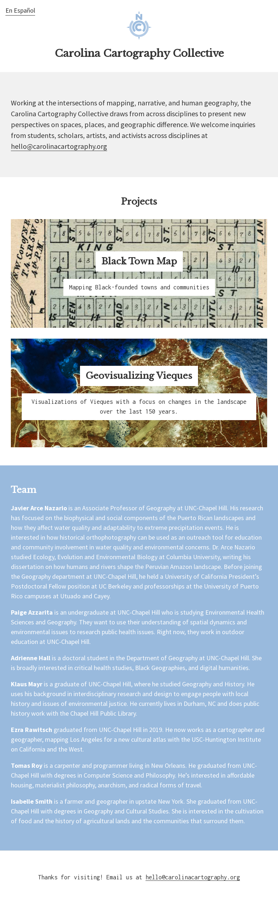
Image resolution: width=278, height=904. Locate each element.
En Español (20, 10)
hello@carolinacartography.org (59, 146)
